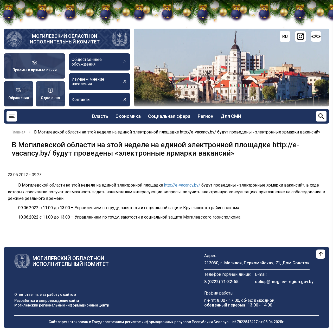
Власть (100, 116)
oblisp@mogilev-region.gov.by (284, 281)
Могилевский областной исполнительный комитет (65, 38)
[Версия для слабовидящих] (316, 36)
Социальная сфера (169, 116)
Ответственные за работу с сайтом (45, 294)
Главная (18, 132)
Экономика (128, 116)
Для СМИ (231, 116)
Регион (205, 116)
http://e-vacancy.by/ (182, 185)
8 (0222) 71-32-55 (221, 281)
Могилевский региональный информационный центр (61, 305)
